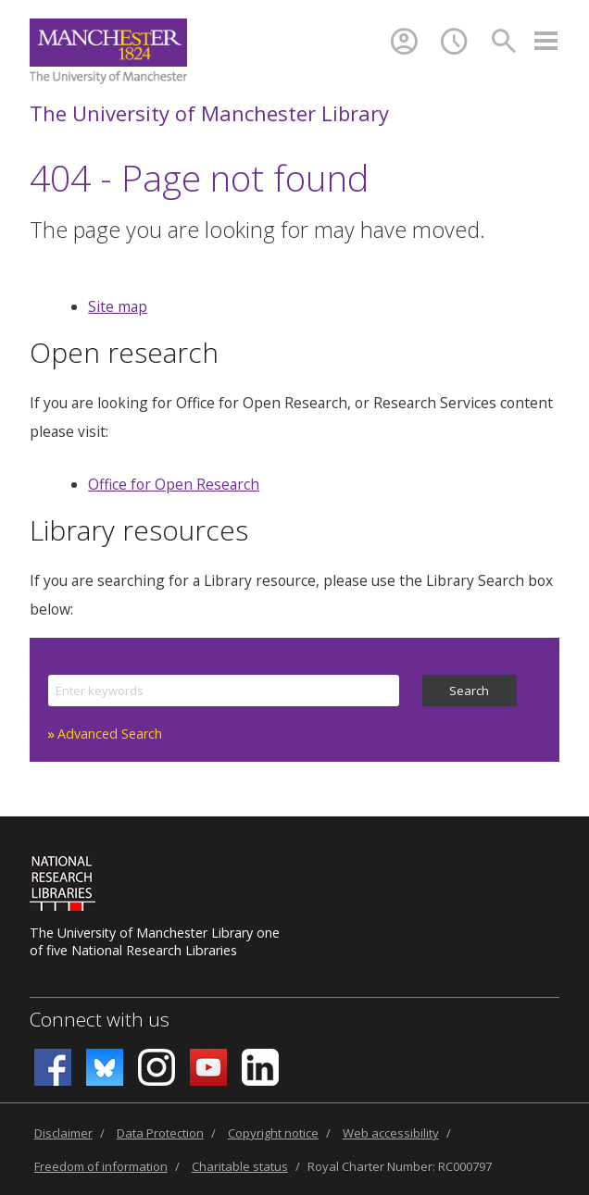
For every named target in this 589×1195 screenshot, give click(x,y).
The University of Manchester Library (209, 113)
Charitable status (240, 1166)
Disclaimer (63, 1133)
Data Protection (160, 1133)
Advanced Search (109, 733)
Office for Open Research (173, 484)
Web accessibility (391, 1133)
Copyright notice (273, 1133)
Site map (117, 306)
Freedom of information (101, 1166)
